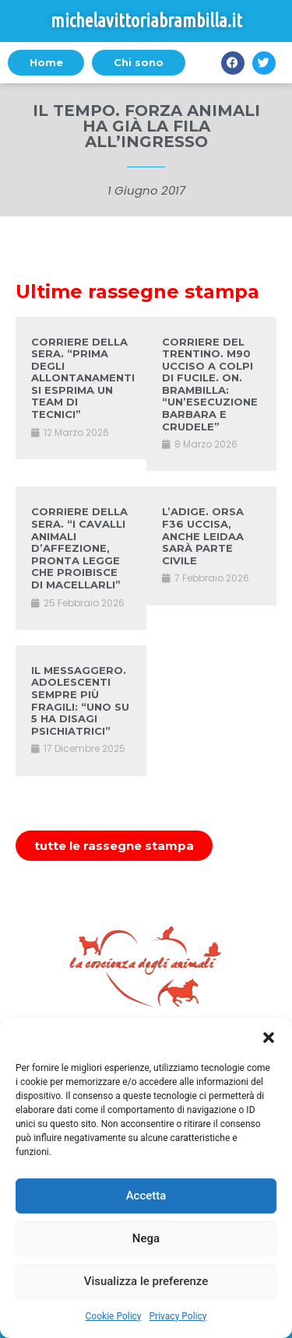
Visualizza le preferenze (146, 1281)
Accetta (146, 1196)
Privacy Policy (178, 1316)
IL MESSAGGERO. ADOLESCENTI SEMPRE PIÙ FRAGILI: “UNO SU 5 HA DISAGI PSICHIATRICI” (80, 700)
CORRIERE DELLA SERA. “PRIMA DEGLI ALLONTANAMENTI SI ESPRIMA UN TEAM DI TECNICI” (83, 378)
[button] (268, 1037)
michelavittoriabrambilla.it (146, 20)
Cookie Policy (114, 1316)
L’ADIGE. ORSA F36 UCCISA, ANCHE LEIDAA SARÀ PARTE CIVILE (203, 535)
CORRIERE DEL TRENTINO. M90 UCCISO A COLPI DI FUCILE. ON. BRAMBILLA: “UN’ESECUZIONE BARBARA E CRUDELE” (210, 384)
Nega (146, 1238)
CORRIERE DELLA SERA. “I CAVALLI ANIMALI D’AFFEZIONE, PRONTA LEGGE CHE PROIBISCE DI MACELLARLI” (79, 548)
